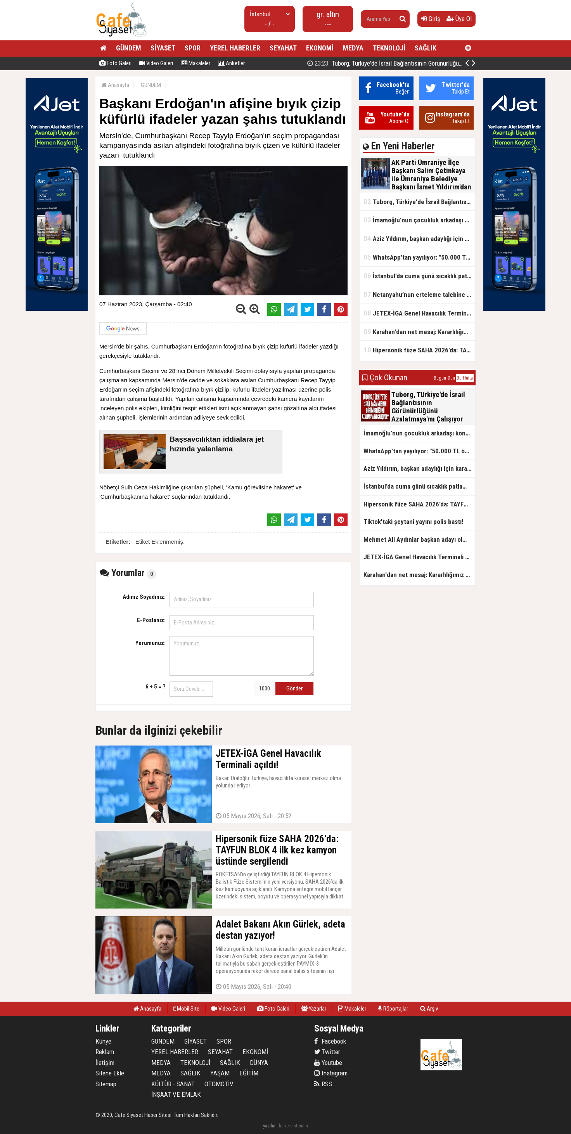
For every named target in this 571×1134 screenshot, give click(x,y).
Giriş (430, 19)
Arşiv (429, 1008)
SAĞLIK (425, 48)
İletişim (104, 1062)
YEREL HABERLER (235, 48)
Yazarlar (313, 1008)
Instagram (331, 1073)
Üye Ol (459, 19)
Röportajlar (393, 1008)
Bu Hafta (465, 378)
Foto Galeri (115, 63)
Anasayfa (115, 84)
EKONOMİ (320, 48)
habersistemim (293, 1126)
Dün (451, 378)
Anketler (231, 63)
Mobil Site (186, 1008)
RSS (323, 1084)
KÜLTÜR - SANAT (173, 1084)
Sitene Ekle (109, 1073)
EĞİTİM (248, 1073)
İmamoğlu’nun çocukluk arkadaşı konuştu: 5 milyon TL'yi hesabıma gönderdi (419, 219)
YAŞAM (220, 1073)
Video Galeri (156, 63)
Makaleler (195, 63)
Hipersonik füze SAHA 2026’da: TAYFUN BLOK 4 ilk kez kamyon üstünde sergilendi (419, 349)
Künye (103, 1041)
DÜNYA (259, 1062)
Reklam (104, 1052)
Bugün (440, 378)
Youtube (328, 1062)
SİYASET (163, 48)
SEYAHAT (283, 48)
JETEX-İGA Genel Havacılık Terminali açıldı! (419, 313)
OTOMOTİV (219, 1084)
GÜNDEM (128, 48)
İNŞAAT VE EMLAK (176, 1094)
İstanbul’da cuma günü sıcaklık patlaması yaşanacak (419, 275)
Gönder (294, 688)
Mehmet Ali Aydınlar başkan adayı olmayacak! (419, 539)
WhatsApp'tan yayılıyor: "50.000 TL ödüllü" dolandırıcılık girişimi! (419, 257)
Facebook (330, 1041)
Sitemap (105, 1084)
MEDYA (353, 48)
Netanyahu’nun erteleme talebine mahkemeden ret (419, 294)
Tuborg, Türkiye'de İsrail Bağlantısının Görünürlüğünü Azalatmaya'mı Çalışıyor (419, 201)
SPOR (193, 48)
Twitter (327, 1052)
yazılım (270, 1126)
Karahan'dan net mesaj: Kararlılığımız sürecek (419, 331)
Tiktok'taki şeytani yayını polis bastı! (413, 521)
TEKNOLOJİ (389, 48)
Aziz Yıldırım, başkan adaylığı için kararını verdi (419, 238)
